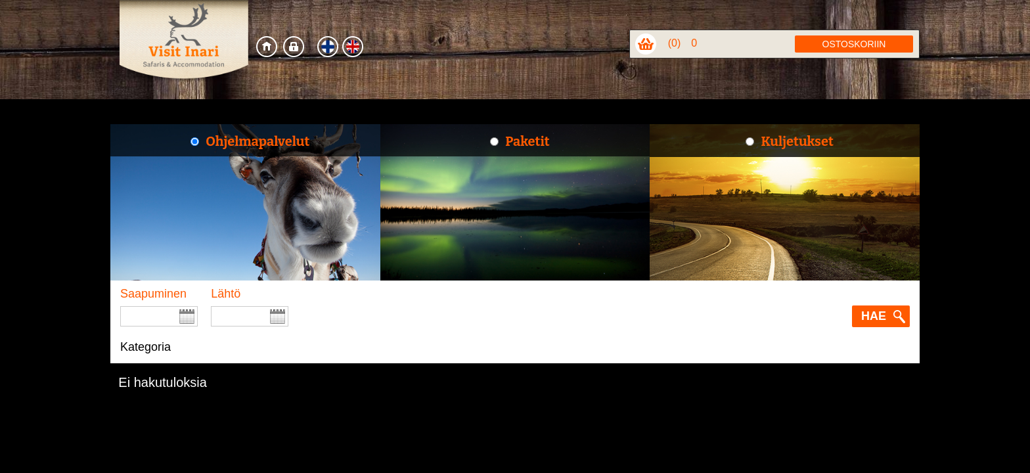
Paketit (527, 141)
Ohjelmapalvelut (257, 141)
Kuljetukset (797, 141)
